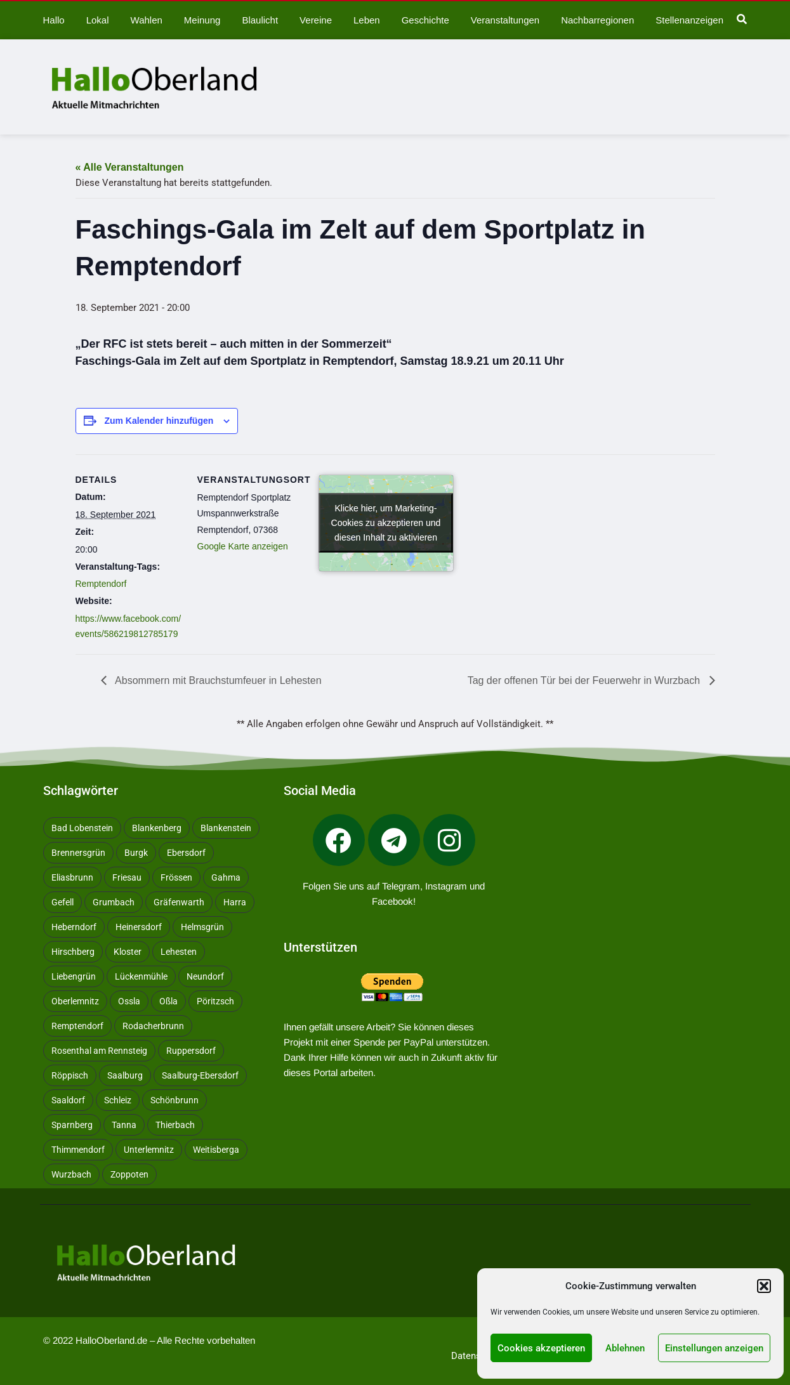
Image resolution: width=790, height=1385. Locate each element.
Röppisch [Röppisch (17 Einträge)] (69, 1075)
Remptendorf (101, 584)
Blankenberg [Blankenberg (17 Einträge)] (156, 828)
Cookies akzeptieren (541, 1348)
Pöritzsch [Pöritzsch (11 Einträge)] (215, 1001)
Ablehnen (625, 1348)
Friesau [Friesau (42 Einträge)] (127, 877)
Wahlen (146, 20)
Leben (366, 20)
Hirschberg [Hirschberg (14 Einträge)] (73, 952)
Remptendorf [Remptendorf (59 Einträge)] (77, 1026)
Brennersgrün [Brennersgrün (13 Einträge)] (78, 853)
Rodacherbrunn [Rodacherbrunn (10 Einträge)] (153, 1026)
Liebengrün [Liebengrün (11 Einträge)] (73, 976)
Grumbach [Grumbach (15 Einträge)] (114, 902)
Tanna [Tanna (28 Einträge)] (124, 1125)
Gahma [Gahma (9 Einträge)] (225, 877)
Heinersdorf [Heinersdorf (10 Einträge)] (138, 927)
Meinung (202, 20)
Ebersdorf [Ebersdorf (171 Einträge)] (186, 853)
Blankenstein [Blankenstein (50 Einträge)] (226, 828)
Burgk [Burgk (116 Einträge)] (136, 853)
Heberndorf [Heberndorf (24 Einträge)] (73, 927)
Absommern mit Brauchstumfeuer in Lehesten (217, 680)
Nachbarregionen (597, 20)
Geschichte (425, 20)
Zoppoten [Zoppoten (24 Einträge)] (129, 1174)
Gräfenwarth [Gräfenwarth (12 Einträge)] (179, 902)
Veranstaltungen (505, 20)
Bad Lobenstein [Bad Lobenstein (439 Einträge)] (82, 828)
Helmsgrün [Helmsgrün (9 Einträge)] (202, 927)
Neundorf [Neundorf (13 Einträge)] (205, 976)
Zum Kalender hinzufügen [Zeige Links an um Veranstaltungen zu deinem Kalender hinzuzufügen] (158, 421)
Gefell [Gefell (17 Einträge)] (62, 902)
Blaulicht (260, 20)
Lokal (97, 20)
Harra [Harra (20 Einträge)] (234, 902)
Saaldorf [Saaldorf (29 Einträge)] (68, 1100)
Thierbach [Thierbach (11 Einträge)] (175, 1125)
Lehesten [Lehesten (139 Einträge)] (179, 952)
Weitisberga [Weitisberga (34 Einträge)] (216, 1150)
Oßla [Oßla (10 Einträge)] (168, 1001)
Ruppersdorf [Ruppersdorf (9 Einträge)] (191, 1051)
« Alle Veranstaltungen (130, 167)
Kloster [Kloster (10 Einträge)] (128, 952)
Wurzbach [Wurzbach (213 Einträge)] (71, 1174)
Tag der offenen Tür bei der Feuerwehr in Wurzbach (585, 680)
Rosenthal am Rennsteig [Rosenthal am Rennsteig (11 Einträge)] (99, 1051)
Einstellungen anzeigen (714, 1348)
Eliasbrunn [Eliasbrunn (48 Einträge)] (72, 877)
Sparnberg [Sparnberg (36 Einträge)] (72, 1125)
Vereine (316, 20)
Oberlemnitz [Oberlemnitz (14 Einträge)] (75, 1001)
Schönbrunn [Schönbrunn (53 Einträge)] (174, 1100)
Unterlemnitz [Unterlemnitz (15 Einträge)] (149, 1150)
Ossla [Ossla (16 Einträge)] (129, 1001)
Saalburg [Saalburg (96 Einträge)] (125, 1075)
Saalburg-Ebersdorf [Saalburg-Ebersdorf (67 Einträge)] (200, 1075)
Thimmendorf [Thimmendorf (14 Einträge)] (78, 1150)
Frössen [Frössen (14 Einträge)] (176, 877)
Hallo (54, 20)
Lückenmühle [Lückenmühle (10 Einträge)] (141, 976)
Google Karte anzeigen (242, 546)
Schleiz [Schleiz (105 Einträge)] (117, 1100)
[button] (764, 1286)
